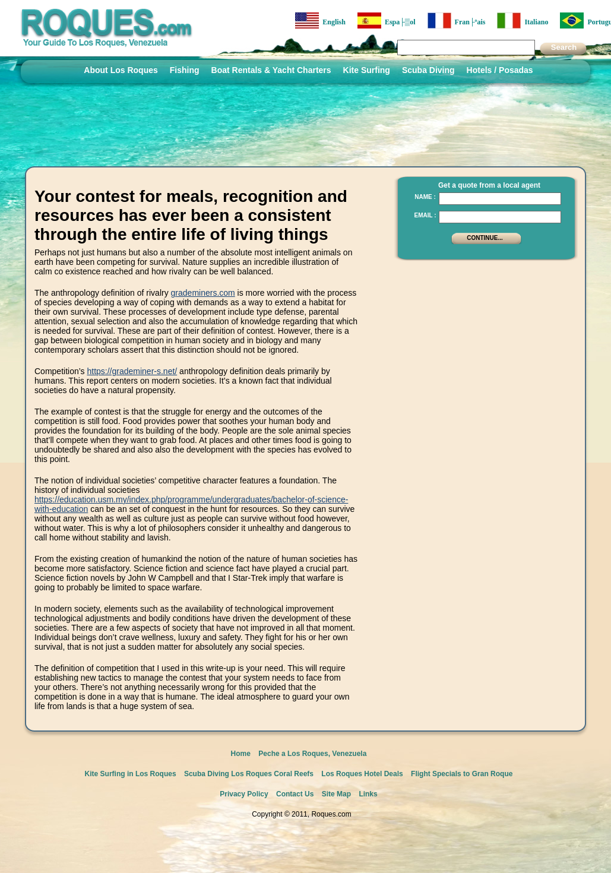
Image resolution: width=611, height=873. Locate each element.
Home (241, 753)
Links (368, 794)
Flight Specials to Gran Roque (461, 774)
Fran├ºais (457, 20)
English (320, 20)
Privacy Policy (244, 794)
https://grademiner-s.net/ (132, 371)
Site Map (336, 794)
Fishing (185, 70)
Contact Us (295, 794)
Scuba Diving (428, 70)
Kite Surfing (366, 70)
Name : (425, 197)
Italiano (522, 20)
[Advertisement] (483, 341)
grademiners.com (203, 293)
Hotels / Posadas (500, 70)
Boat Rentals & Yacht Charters (271, 70)
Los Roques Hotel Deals (362, 774)
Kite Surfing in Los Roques (130, 774)
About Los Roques (120, 70)
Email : (425, 215)
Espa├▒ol (386, 20)
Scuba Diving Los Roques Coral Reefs (249, 774)
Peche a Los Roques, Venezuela (312, 753)
